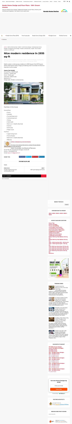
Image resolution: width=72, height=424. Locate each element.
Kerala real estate (30, 413)
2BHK (53, 58)
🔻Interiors (4, 39)
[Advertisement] (36, 23)
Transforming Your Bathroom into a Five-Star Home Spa (61, 132)
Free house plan (26, 35)
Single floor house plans (55, 78)
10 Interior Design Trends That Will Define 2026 (61, 143)
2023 (5, 297)
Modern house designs (31, 315)
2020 (5, 302)
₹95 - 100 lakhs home (54, 214)
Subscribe (59, 234)
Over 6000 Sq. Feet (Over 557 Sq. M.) (58, 93)
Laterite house (29, 395)
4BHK (19, 47)
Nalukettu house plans (31, 408)
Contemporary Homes (28, 1)
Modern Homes (19, 1)
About (51, 1)
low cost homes (29, 383)
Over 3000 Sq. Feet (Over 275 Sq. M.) (58, 91)
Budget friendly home (31, 355)
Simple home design (31, 380)
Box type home (29, 332)
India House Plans (30, 322)
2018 (5, 306)
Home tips (28, 403)
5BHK (64, 58)
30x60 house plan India (60, 175)
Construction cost (30, 362)
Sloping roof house (30, 320)
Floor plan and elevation (32, 342)
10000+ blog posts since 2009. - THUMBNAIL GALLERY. (13, 422)
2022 (5, 299)
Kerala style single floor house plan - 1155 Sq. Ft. (62, 292)
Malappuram (5, 362)
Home (3, 1)
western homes (29, 387)
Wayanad (4, 369)
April (4, 327)
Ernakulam (5, 353)
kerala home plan (30, 323)
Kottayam (4, 359)
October (5, 316)
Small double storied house (32, 340)
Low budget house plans (55, 71)
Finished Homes (63, 35)
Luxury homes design (31, 327)
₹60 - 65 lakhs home (54, 205)
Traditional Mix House (31, 400)
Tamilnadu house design (32, 370)
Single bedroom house (31, 417)
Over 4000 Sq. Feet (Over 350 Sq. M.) (58, 92)
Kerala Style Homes (30, 338)
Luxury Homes (46, 1)
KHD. (31, 422)
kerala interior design (31, 352)
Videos (27, 367)
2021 (5, 301)
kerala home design (30, 313)
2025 (5, 293)
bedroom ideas (29, 368)
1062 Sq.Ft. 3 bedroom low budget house (61, 321)
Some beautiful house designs (62, 303)
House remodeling (30, 397)
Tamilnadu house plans (55, 80)
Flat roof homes (29, 318)
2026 (5, 291)
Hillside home (29, 405)
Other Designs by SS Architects (21, 142)
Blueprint (28, 410)
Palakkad (4, 364)
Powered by (58, 238)
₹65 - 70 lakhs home (54, 206)
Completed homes (30, 353)
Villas (26, 333)
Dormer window (29, 372)
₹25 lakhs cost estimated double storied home (61, 153)
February (5, 331)
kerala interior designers (32, 392)
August (5, 319)
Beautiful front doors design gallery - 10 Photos (61, 315)
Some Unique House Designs (62, 309)
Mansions (51, 98)
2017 (5, 308)
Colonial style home (30, 337)
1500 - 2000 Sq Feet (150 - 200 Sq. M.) (59, 87)
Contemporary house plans (56, 73)
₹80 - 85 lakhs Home (54, 210)
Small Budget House (31, 328)
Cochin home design (26, 47)
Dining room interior (30, 375)
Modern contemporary (25, 48)
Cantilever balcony (30, 412)
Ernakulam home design (13, 48)
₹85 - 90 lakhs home (54, 212)
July (4, 321)
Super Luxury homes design (33, 347)
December (6, 312)
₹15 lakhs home (53, 194)
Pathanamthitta (6, 365)
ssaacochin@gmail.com (13, 153)
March (5, 329)
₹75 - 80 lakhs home (54, 209)
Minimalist (28, 388)
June (4, 323)
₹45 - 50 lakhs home (54, 201)
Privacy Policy (52, 276)
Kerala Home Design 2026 (38, 35)
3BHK (57, 58)
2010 (5, 345)
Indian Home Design (30, 348)
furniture (55, 344)
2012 (5, 341)
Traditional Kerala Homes (32, 345)
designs (53, 69)
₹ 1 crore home (52, 216)
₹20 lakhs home (53, 195)
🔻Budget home (52, 35)
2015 (5, 335)
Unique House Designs (31, 360)
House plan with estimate (32, 373)
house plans (55, 76)
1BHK (50, 58)
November (6, 314)
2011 (5, 343)
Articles (27, 357)
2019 (5, 304)
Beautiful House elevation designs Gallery (61, 287)
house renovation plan (31, 393)
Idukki (3, 354)
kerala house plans (30, 402)
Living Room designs (31, 358)
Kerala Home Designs (10, 1)
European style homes (31, 385)
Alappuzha (5, 351)
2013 (5, 339)
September (6, 317)
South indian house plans (32, 350)
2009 (5, 347)
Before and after (30, 415)
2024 (5, 295)
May (4, 325)
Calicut (10, 361)
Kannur (4, 355)
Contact (55, 1)
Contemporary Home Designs (33, 317)
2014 (5, 337)
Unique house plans (54, 77)
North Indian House (30, 382)
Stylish (32, 48)
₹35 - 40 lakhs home (54, 199)
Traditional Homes (37, 1)
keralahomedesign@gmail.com (58, 384)
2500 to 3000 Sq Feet (13, 47)
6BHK (50, 59)
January (5, 333)
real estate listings (63, 352)
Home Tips (51, 67)
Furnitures (28, 407)
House (54, 70)
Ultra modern (29, 365)
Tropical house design (31, 377)
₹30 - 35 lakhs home (54, 198)
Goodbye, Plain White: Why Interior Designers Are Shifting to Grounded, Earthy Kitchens (61, 164)
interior (27, 330)
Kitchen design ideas (31, 378)
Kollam (4, 358)
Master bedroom (30, 390)
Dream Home (29, 398)
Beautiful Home (29, 325)
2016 (5, 310)
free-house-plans (30, 335)
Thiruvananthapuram (8, 366)
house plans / (56, 74)
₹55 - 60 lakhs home (54, 204)
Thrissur (4, 368)
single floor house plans (31, 363)
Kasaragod (5, 357)
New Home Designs (30, 343)
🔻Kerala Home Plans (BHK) (12, 35)
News (59, 1)
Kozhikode (5, 361)
